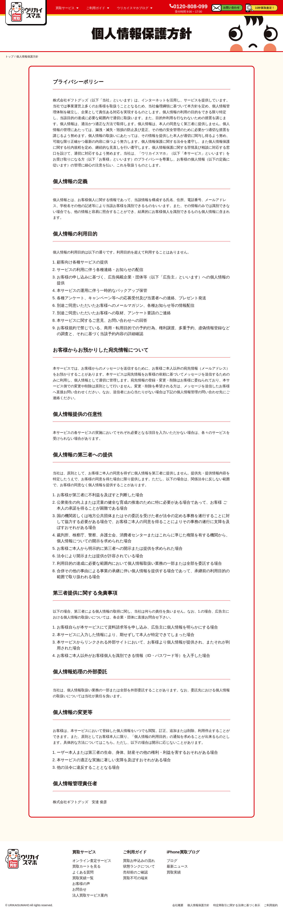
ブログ (172, 861)
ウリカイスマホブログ (134, 8)
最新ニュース (177, 866)
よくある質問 (83, 872)
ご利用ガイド (97, 8)
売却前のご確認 (135, 872)
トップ (9, 56)
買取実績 (174, 872)
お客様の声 (81, 884)
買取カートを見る (86, 866)
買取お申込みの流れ (139, 861)
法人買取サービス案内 (90, 895)
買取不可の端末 (135, 878)
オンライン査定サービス (91, 861)
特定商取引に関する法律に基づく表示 (236, 905)
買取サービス (67, 8)
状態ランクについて (139, 866)
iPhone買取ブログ (183, 852)
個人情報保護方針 (198, 905)
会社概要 (177, 905)
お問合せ (79, 889)
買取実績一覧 (83, 878)
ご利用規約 (271, 905)
